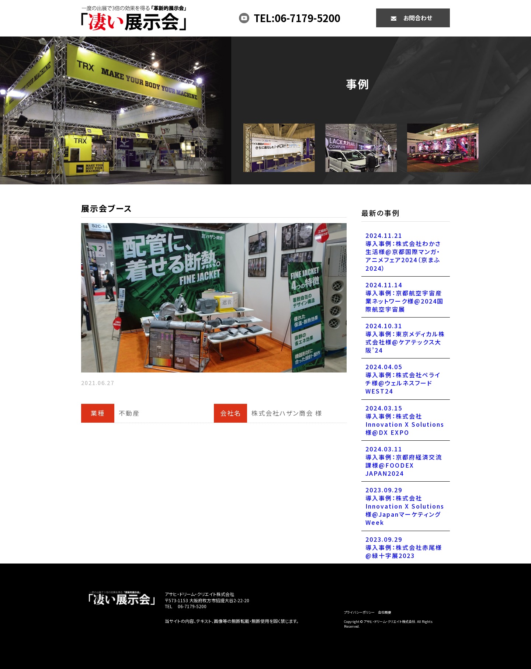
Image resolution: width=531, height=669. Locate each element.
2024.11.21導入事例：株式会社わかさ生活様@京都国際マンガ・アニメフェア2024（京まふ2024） (403, 251)
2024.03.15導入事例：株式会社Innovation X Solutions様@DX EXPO (404, 420)
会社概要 (384, 612)
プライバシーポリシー (359, 612)
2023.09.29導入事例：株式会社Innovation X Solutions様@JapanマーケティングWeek (404, 506)
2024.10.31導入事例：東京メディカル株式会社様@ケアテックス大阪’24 (405, 337)
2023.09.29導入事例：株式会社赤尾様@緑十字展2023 (403, 547)
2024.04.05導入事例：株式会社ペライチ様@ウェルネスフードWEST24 (403, 378)
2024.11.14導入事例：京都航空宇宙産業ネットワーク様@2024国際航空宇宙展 (404, 296)
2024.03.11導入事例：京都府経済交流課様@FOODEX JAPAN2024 (403, 461)
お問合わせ (417, 17)
